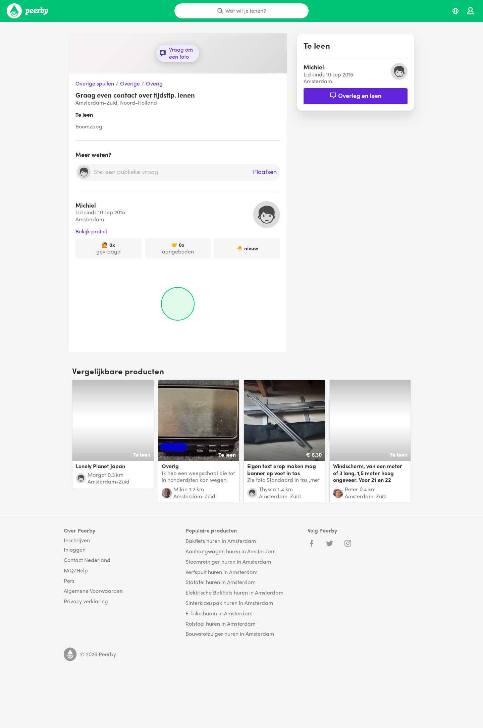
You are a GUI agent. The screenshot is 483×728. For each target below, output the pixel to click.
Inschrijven (77, 540)
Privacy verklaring (86, 601)
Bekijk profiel (91, 231)
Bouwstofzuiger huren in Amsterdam (229, 633)
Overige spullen (94, 83)
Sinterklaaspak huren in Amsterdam (229, 603)
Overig (154, 83)
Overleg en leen (355, 95)
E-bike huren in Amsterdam (219, 613)
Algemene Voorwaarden (93, 591)
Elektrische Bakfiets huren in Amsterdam (234, 592)
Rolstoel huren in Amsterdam (220, 623)
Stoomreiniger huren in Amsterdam (228, 561)
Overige (130, 83)
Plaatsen (265, 172)
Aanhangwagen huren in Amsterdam (230, 551)
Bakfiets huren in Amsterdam (220, 541)
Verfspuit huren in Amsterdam (221, 572)
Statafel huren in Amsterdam (220, 582)
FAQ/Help (76, 570)
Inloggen (75, 549)
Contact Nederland (87, 560)
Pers (69, 580)
